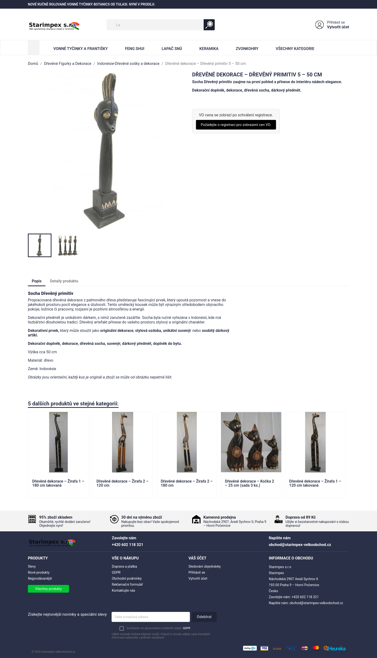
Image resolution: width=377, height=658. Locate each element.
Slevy (32, 566)
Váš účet (197, 558)
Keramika (208, 48)
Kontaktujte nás (123, 590)
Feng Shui (134, 48)
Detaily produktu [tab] (64, 281)
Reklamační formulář (127, 584)
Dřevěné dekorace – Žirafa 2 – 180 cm (187, 483)
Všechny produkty (48, 589)
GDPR (116, 572)
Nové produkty (39, 572)
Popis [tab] (37, 281)
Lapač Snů (172, 48)
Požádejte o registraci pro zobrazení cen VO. (236, 125)
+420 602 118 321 (305, 597)
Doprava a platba (124, 566)
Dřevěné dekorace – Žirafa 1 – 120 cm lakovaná (315, 483)
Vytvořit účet (338, 27)
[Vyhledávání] (161, 24)
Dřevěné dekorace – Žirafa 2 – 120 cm (122, 483)
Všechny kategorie (295, 48)
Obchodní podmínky (127, 578)
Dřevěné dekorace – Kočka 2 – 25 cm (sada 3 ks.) (249, 483)
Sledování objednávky (204, 566)
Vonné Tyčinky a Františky (80, 48)
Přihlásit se (336, 22)
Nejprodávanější (40, 578)
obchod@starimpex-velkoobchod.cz (316, 603)
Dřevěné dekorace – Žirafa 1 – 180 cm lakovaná (58, 483)
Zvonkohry (247, 48)
